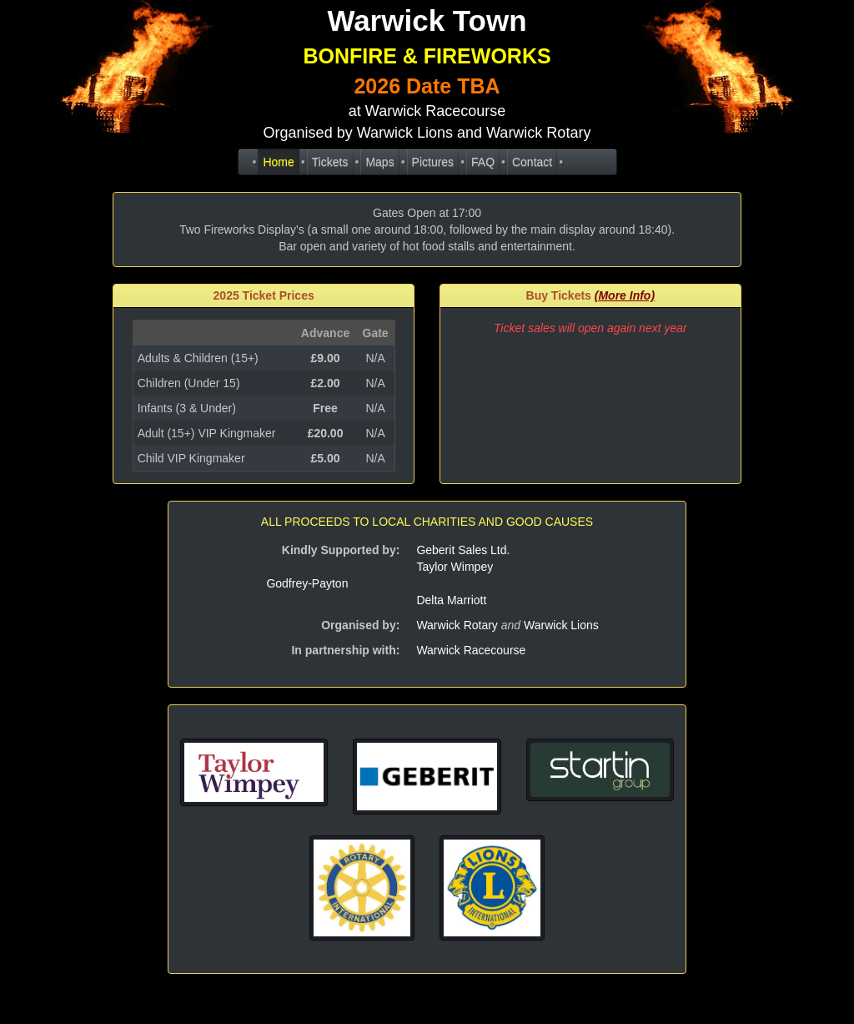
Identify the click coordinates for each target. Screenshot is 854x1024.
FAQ (483, 162)
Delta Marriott (451, 600)
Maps (379, 162)
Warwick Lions (561, 625)
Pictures (433, 162)
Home (278, 162)
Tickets (330, 162)
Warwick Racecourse (435, 111)
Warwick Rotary (457, 625)
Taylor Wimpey (454, 566)
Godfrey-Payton (307, 583)
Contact (532, 162)
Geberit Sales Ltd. (463, 550)
